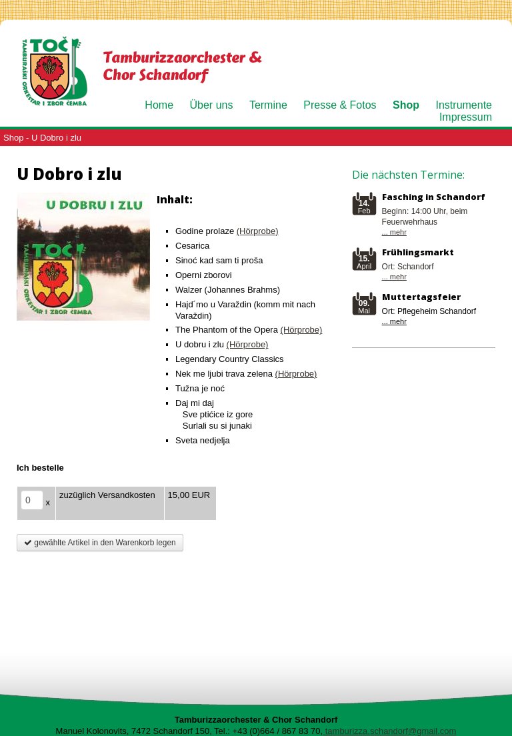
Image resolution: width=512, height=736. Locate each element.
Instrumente (464, 105)
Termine (268, 105)
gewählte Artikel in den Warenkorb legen (100, 542)
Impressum (465, 117)
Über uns (211, 105)
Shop (406, 105)
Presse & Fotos (339, 105)
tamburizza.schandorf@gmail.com (389, 731)
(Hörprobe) (258, 231)
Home (159, 105)
